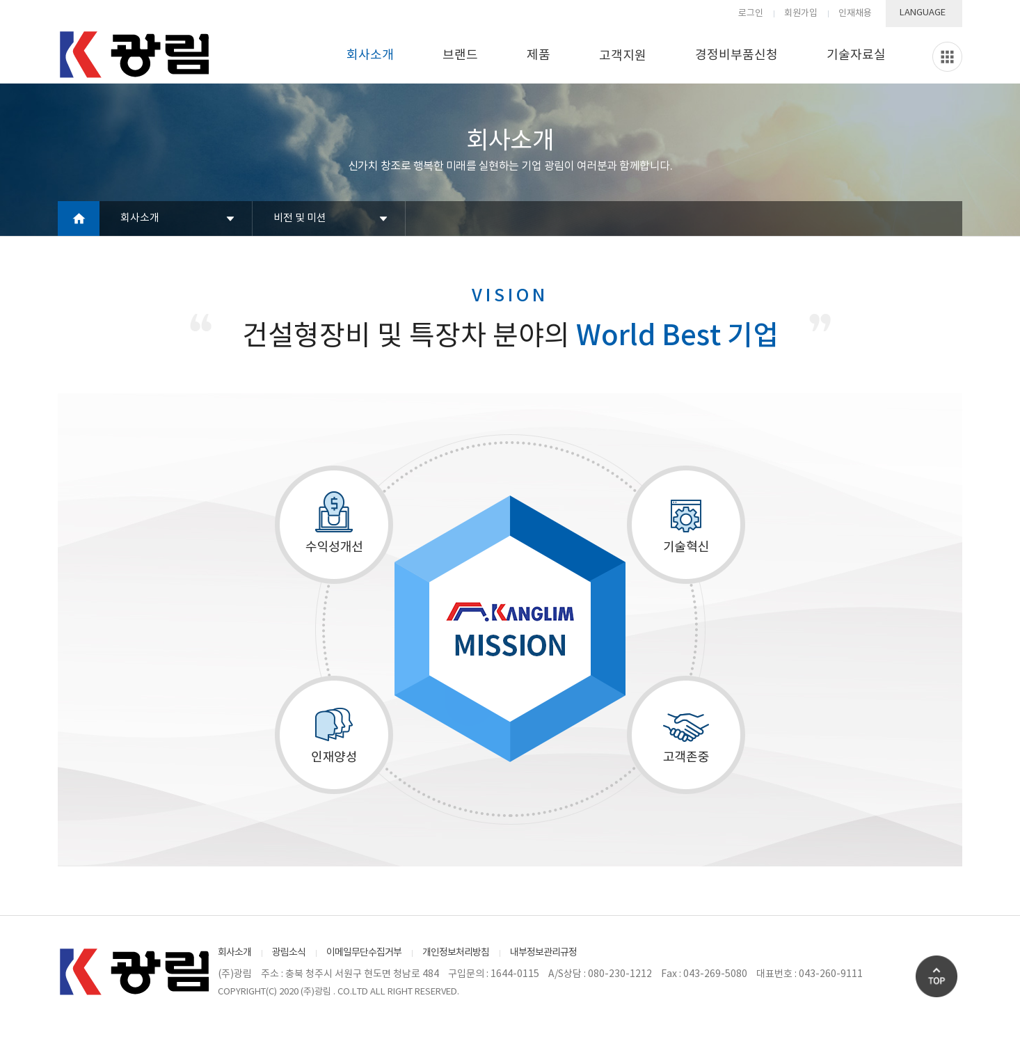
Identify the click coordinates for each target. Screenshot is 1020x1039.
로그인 (750, 13)
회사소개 (370, 55)
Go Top (936, 976)
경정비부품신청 (736, 55)
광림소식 (288, 952)
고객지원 (622, 56)
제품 (538, 55)
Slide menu (947, 57)
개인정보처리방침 (455, 952)
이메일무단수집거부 (363, 952)
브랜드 (460, 55)
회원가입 (801, 13)
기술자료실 (856, 55)
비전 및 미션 (299, 218)
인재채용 (855, 13)
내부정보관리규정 (543, 952)
